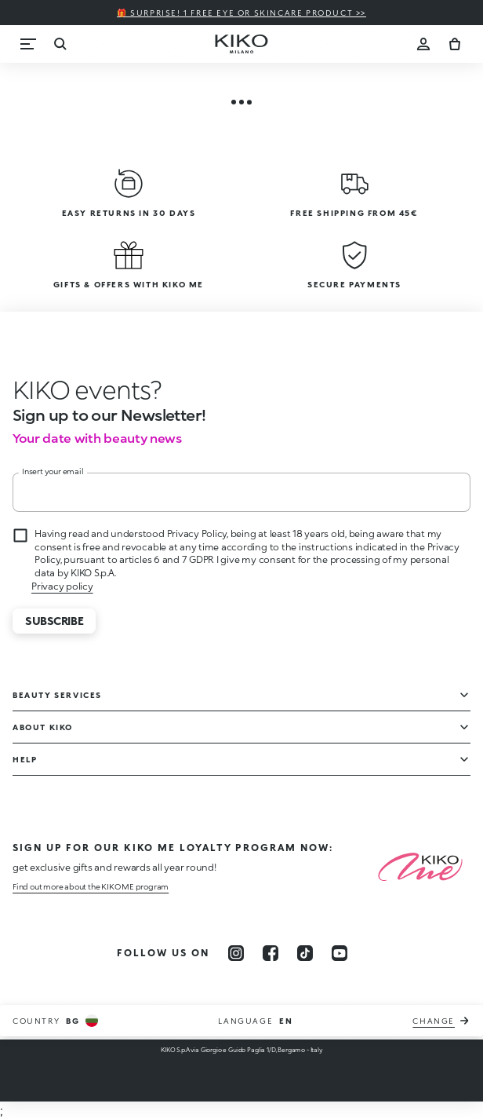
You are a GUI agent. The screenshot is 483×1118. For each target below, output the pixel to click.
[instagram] (236, 953)
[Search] (59, 44)
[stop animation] (87, 389)
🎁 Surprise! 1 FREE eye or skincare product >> (241, 12)
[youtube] (339, 953)
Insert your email (53, 471)
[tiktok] (305, 953)
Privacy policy (62, 586)
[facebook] (270, 953)
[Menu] (28, 44)
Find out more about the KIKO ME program (91, 886)
